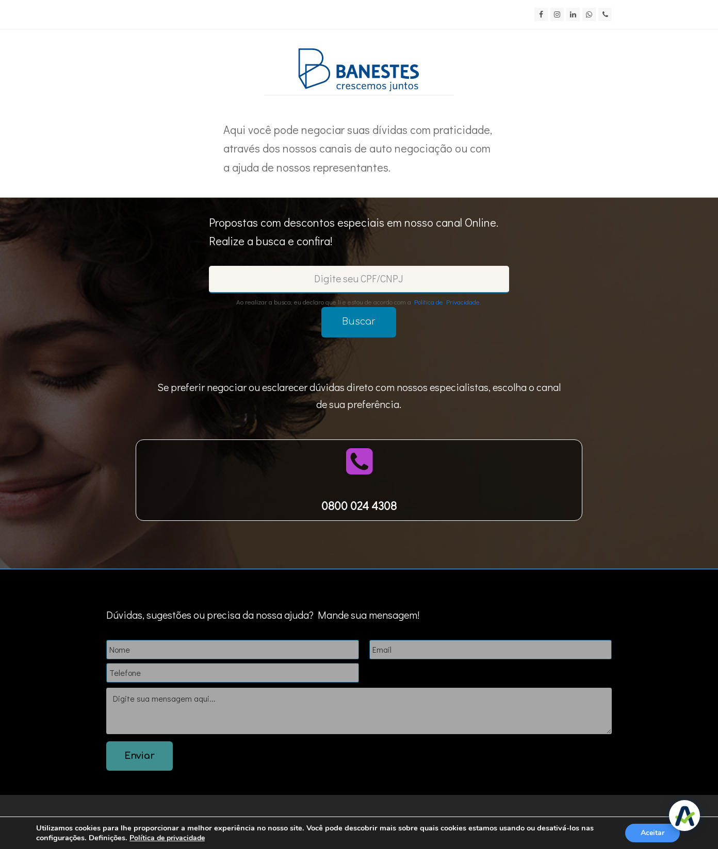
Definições (107, 837)
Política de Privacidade (447, 301)
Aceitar (652, 833)
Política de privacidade (167, 838)
